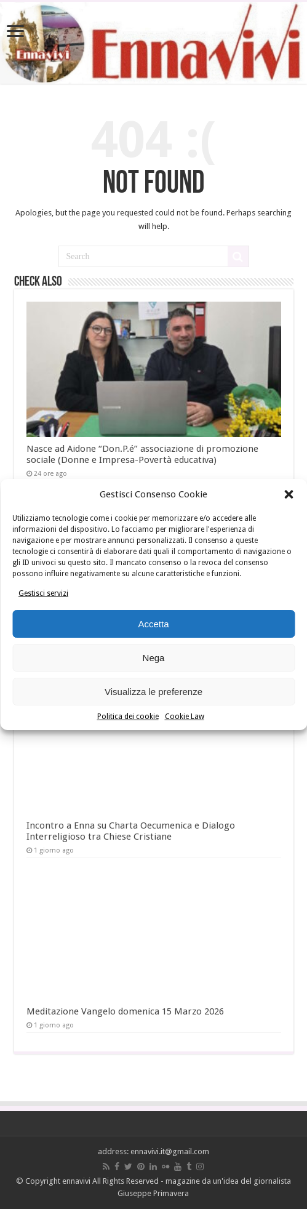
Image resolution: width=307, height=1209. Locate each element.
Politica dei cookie (128, 716)
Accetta (153, 624)
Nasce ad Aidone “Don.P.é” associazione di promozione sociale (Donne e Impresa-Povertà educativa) (142, 454)
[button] (288, 494)
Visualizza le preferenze (153, 691)
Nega (154, 658)
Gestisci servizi (43, 593)
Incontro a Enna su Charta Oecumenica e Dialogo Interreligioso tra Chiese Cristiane (130, 831)
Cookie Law (184, 716)
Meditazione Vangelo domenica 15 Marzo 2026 (125, 1011)
